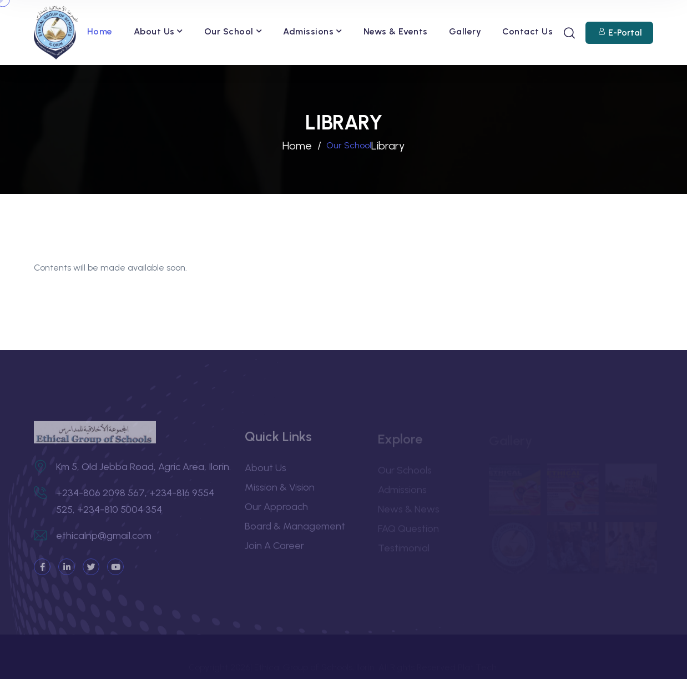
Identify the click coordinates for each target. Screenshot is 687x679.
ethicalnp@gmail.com (103, 539)
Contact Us (527, 31)
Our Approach (276, 510)
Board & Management (295, 529)
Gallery (465, 31)
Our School (229, 31)
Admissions (308, 31)
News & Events (395, 31)
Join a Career (274, 549)
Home (100, 31)
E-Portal (625, 33)
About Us (154, 31)
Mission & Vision (280, 491)
